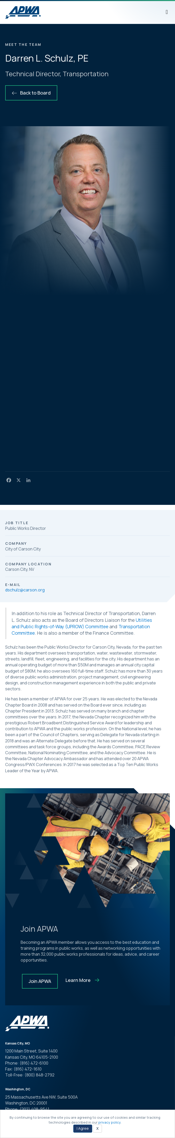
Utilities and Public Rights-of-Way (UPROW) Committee (82, 623)
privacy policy (109, 1122)
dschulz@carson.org (25, 590)
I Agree (83, 1128)
